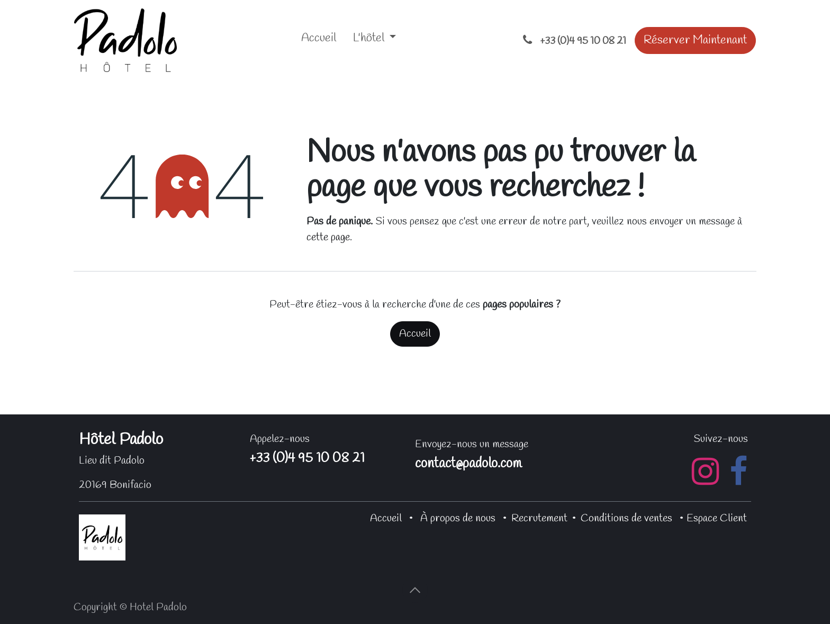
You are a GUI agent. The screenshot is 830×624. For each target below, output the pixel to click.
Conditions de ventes (626, 518)
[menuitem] (319, 40)
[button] (415, 590)
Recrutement (539, 518)
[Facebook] (738, 472)
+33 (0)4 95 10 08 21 (307, 458)
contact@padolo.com (468, 464)
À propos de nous (457, 518)
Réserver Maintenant (695, 40)
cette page (328, 237)
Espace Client (717, 518)
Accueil (415, 334)
